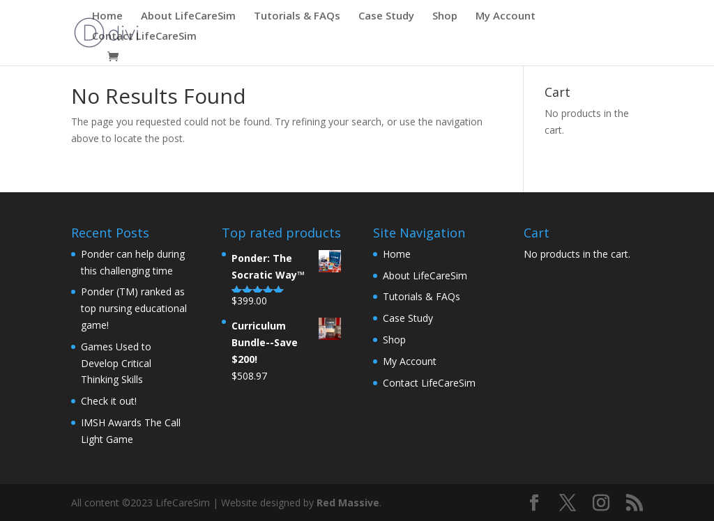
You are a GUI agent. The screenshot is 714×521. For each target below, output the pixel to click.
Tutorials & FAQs (297, 16)
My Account (506, 16)
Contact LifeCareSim (144, 36)
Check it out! (109, 400)
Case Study (386, 16)
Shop (444, 16)
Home (107, 16)
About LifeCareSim (188, 16)
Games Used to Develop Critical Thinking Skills (116, 363)
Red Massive (348, 502)
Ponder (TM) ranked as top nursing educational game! (134, 308)
